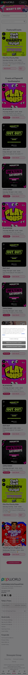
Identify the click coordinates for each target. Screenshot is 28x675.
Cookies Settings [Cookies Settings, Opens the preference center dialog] (14, 338)
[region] (14, 337)
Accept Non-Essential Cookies (14, 346)
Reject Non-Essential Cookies (14, 342)
